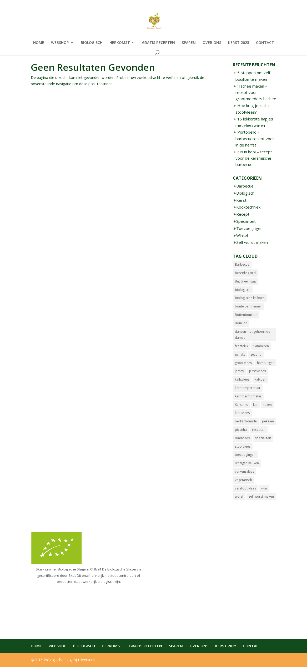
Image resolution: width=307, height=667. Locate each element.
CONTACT (265, 43)
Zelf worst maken (252, 242)
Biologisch (245, 193)
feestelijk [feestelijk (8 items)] (241, 346)
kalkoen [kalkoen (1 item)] (260, 379)
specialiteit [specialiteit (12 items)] (263, 438)
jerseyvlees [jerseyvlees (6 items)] (257, 371)
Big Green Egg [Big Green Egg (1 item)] (245, 281)
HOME (38, 43)
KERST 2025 (238, 43)
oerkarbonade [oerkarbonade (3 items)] (246, 421)
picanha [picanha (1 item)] (241, 429)
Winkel (242, 235)
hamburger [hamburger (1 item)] (265, 363)
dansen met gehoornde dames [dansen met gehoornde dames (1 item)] (252, 334)
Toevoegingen (249, 228)
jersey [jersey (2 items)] (239, 371)
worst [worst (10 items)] (239, 496)
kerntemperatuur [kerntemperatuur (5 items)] (247, 388)
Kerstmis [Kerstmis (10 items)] (241, 404)
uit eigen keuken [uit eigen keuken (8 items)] (247, 463)
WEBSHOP (60, 43)
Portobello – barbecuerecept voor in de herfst (254, 138)
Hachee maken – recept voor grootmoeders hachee (255, 92)
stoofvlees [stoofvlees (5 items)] (242, 446)
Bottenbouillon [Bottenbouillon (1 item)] (246, 314)
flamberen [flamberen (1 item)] (261, 346)
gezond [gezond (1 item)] (255, 354)
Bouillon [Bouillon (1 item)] (241, 323)
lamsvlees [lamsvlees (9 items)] (242, 413)
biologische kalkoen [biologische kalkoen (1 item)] (250, 298)
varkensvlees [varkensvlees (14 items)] (244, 471)
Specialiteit (246, 221)
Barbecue (245, 186)
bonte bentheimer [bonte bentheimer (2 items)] (248, 306)
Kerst (241, 200)
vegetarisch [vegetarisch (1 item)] (243, 480)
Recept (242, 214)
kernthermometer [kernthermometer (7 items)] (248, 396)
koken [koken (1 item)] (267, 404)
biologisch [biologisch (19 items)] (242, 289)
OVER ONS (212, 43)
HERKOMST (119, 43)
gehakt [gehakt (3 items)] (240, 354)
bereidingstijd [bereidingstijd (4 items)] (245, 273)
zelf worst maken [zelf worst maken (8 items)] (261, 496)
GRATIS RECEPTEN (158, 43)
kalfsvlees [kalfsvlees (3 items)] (242, 379)
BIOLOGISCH (92, 43)
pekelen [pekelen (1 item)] (268, 421)
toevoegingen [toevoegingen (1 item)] (245, 454)
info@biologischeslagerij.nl (182, 574)
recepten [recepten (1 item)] (258, 429)
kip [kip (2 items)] (255, 404)
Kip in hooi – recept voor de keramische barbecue (253, 158)
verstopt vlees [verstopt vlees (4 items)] (245, 488)
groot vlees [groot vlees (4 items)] (243, 363)
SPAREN (189, 43)
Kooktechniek (248, 207)
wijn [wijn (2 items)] (264, 488)
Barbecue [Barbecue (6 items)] (242, 264)
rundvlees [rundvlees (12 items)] (242, 438)
